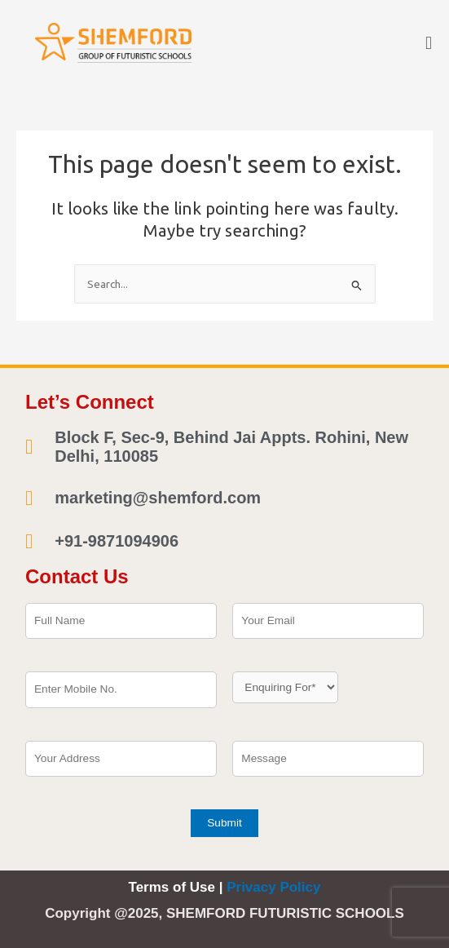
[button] (428, 42)
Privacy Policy (273, 887)
